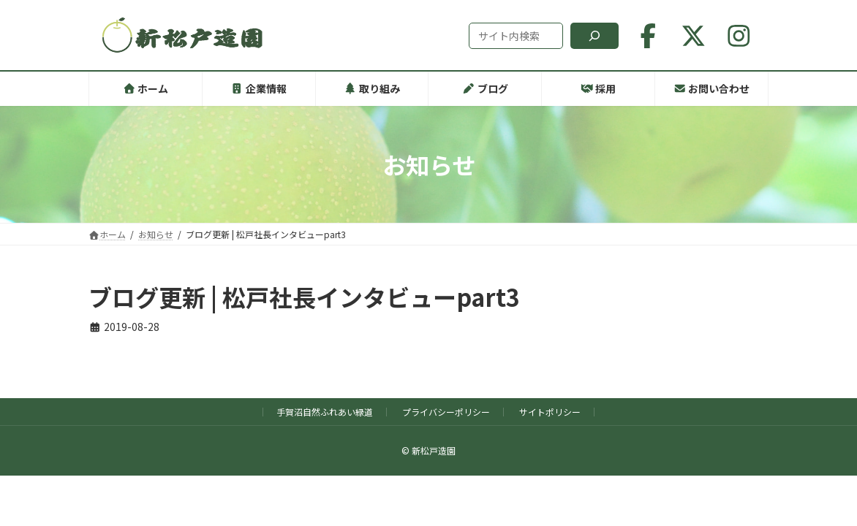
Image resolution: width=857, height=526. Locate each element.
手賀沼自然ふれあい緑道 (324, 411)
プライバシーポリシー (446, 411)
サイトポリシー (550, 411)
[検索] (594, 36)
